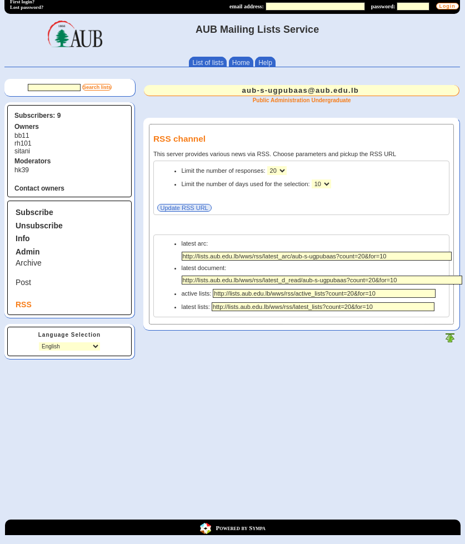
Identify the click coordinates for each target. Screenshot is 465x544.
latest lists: (308, 306)
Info (23, 238)
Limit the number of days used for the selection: (247, 184)
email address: (246, 6)
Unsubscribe (39, 225)
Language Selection (69, 335)
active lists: (309, 293)
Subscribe (34, 212)
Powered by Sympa (241, 527)
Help (265, 63)
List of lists (207, 63)
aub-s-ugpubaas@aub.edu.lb (300, 90)
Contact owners (39, 188)
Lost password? (26, 7)
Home (241, 63)
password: (383, 6)
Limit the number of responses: (224, 170)
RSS (24, 304)
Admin (28, 251)
